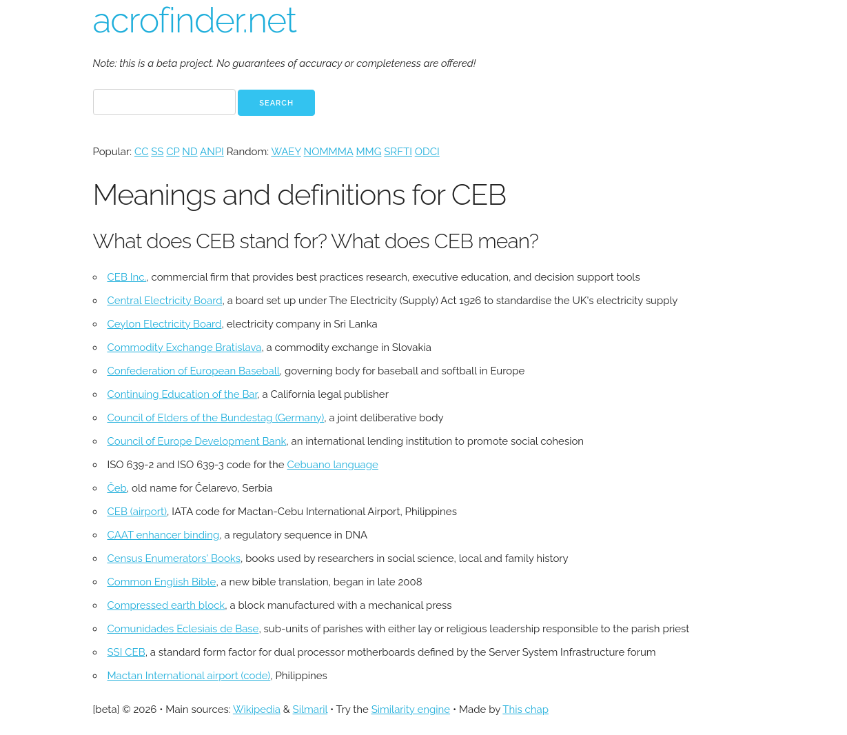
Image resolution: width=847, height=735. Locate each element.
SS (157, 151)
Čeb (117, 488)
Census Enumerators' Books (174, 558)
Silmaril (310, 709)
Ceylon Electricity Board (165, 324)
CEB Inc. (127, 277)
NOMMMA (329, 151)
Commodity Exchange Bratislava (185, 347)
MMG (368, 151)
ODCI (427, 151)
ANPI (212, 151)
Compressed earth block (166, 605)
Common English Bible (162, 582)
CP (172, 151)
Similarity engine (410, 709)
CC (141, 151)
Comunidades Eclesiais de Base (183, 629)
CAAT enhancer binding (164, 535)
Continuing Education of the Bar (183, 394)
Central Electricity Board (165, 300)
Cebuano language (332, 465)
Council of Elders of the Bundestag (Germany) (216, 418)
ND (189, 151)
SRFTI (398, 151)
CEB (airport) (137, 511)
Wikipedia (256, 709)
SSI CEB (126, 652)
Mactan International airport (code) (189, 675)
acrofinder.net (194, 20)
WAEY (285, 151)
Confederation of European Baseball (194, 371)
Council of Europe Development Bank (197, 441)
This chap (525, 709)
